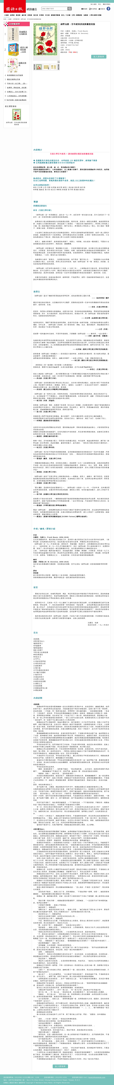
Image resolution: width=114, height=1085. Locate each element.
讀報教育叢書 (55, 15)
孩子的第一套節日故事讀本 (16, 100)
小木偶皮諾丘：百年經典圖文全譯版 (20, 96)
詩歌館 (30, 15)
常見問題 (93, 9)
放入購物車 (98, 57)
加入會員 (94, 4)
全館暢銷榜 (14, 24)
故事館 (12, 15)
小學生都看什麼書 (95, 15)
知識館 (86, 15)
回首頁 (102, 9)
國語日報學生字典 (13, 79)
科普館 (41, 15)
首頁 (5, 19)
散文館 (36, 15)
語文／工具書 (65, 15)
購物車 (84, 9)
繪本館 (24, 15)
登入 (99, 4)
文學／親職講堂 (77, 15)
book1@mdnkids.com (97, 1077)
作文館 (47, 15)
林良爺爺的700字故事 (15, 75)
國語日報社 (107, 4)
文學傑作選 (16, 19)
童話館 (18, 15)
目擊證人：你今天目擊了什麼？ (18, 92)
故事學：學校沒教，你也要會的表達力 (21, 87)
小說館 (6, 15)
